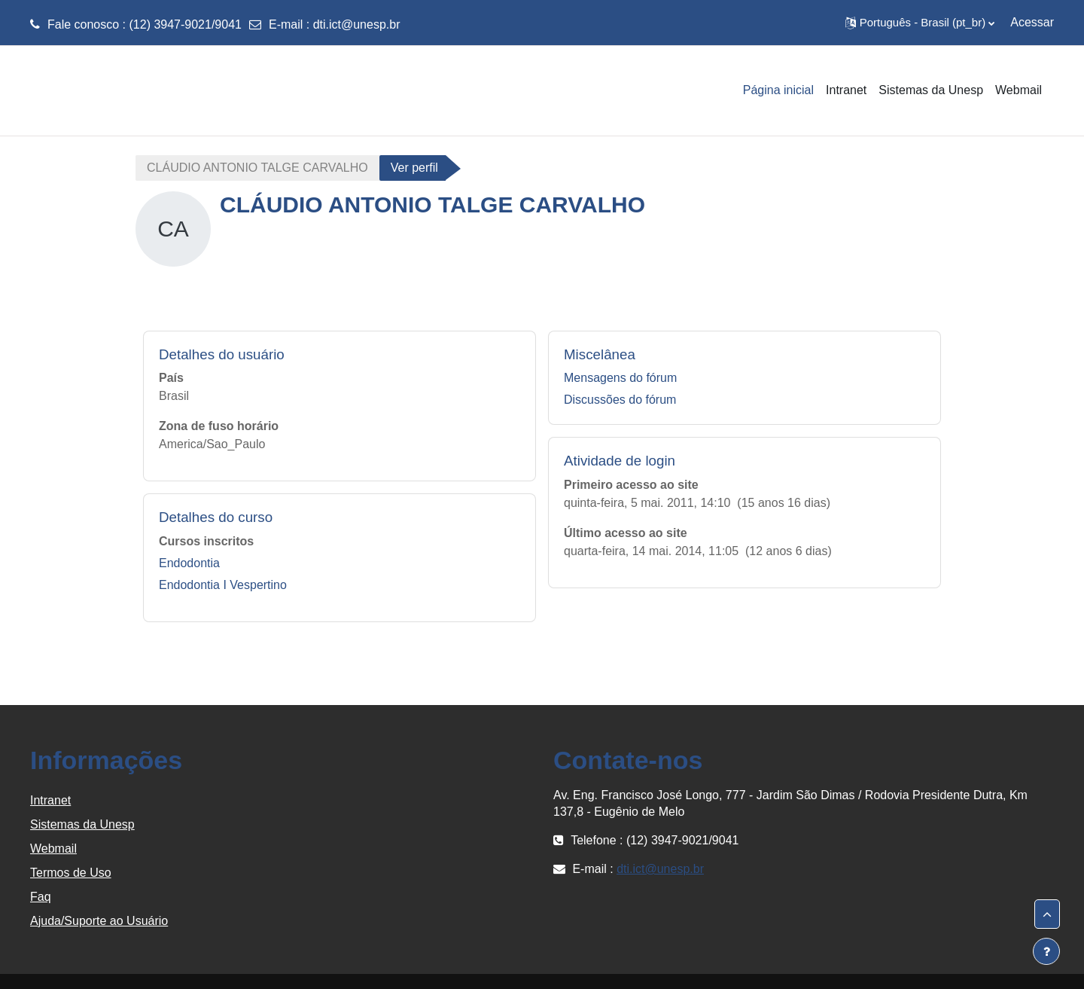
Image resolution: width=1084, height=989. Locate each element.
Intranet (50, 800)
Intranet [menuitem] (846, 90)
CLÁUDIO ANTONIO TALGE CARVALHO (257, 167)
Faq (40, 896)
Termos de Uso (70, 872)
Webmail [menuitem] (1018, 90)
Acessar (1032, 22)
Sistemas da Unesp (82, 824)
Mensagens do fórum (620, 377)
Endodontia (189, 563)
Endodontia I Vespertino (223, 584)
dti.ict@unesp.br (356, 24)
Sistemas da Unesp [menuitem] (930, 90)
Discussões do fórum (620, 399)
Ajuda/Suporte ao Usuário (99, 920)
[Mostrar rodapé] (1046, 951)
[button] (920, 22)
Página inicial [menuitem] (778, 90)
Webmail (53, 848)
